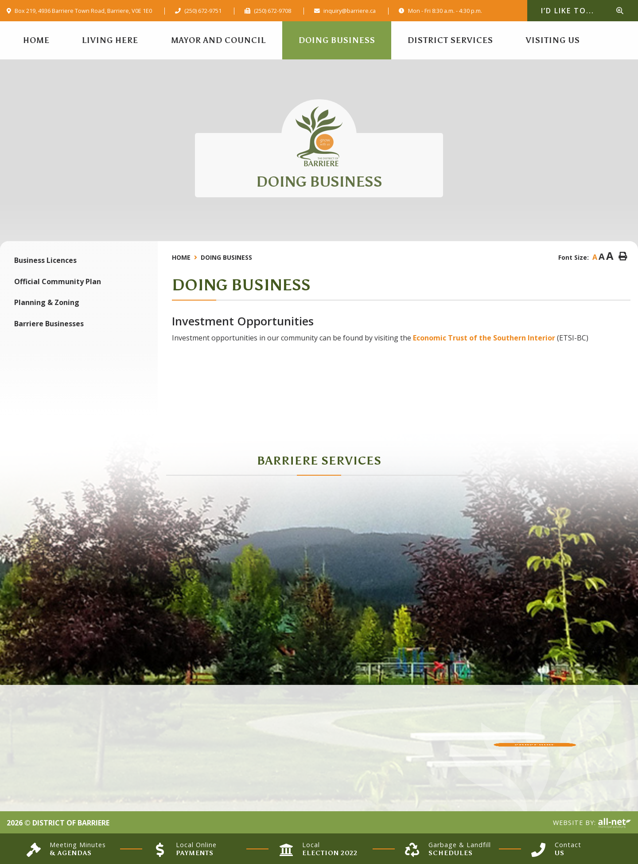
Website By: (592, 823)
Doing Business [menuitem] (337, 40)
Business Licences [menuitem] (45, 260)
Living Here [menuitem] (110, 40)
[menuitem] (36, 40)
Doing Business (226, 257)
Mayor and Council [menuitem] (218, 40)
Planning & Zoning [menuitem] (46, 302)
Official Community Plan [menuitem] (57, 281)
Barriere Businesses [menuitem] (49, 323)
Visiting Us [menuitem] (553, 40)
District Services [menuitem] (450, 40)
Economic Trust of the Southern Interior (484, 338)
